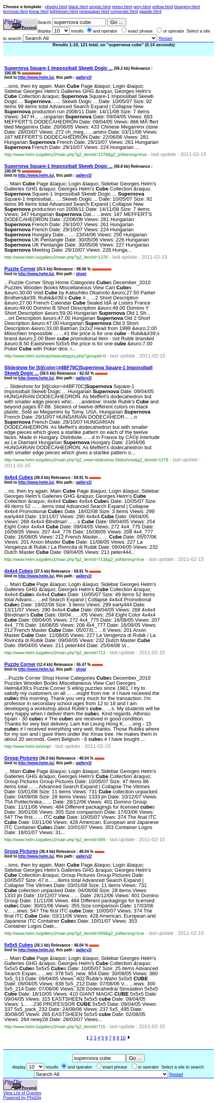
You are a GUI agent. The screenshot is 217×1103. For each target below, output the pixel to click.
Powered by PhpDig (22, 1097)
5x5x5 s (18, 945)
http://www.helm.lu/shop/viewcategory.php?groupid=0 (55, 356)
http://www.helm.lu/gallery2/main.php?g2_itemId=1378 (56, 257)
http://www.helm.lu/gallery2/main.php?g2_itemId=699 (54, 839)
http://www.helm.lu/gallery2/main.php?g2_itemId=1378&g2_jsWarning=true (75, 154)
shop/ (81, 274)
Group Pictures (21, 758)
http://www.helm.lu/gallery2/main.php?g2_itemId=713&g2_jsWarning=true (74, 559)
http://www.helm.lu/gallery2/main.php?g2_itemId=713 (54, 652)
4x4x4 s (18, 477)
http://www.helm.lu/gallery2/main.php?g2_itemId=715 (54, 1026)
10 (123, 1038)
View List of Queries (22, 1092)
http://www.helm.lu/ (36, 77)
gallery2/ (84, 77)
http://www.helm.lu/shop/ (27, 746)
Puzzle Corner (20, 269)
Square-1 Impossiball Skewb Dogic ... (58, 68)
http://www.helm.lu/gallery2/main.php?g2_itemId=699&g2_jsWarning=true (74, 933)
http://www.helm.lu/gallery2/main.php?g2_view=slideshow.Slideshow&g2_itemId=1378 (86, 459)
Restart (165, 38)
